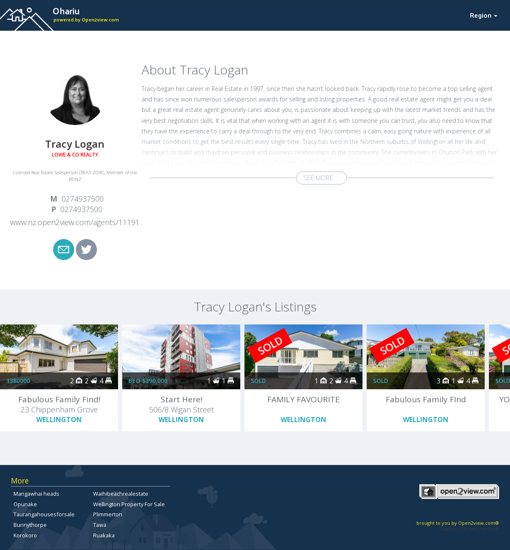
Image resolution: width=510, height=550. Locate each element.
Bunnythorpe (30, 525)
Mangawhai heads (36, 493)
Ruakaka (104, 535)
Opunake (25, 504)
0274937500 (83, 199)
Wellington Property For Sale (129, 504)
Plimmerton (107, 514)
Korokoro (25, 535)
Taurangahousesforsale (44, 514)
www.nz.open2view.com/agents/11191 (75, 222)
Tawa (99, 525)
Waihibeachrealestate (120, 493)
